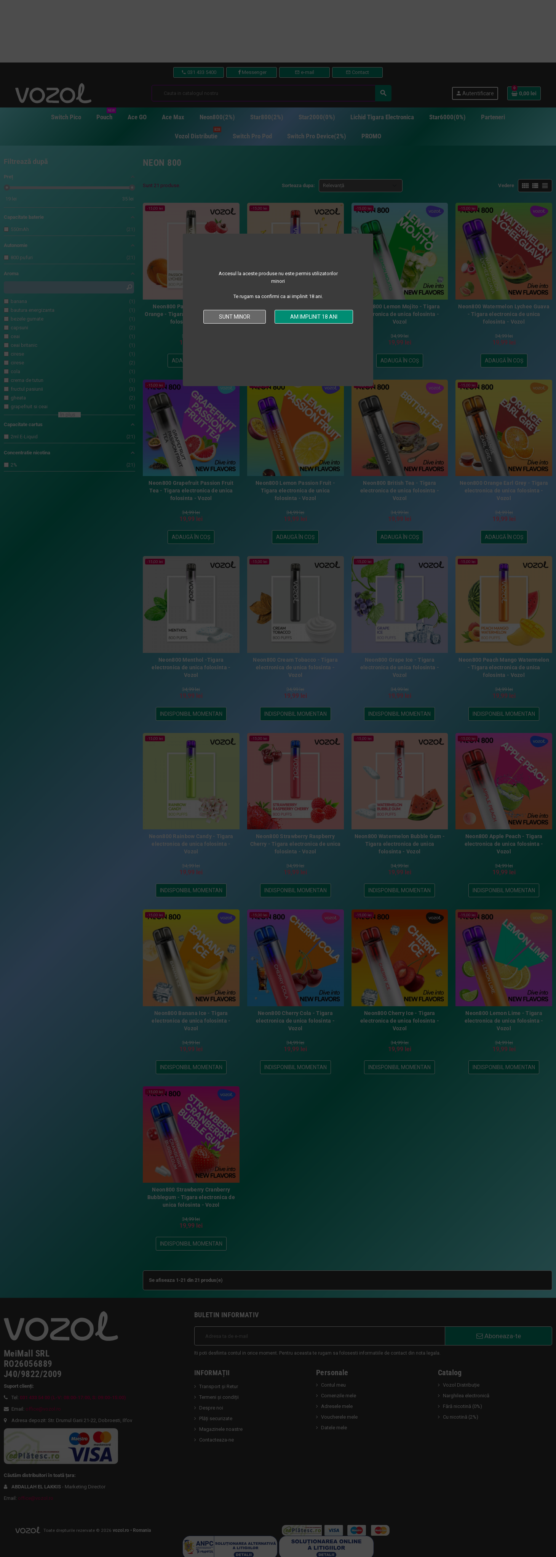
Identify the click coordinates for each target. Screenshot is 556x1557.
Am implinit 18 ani (313, 317)
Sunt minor (234, 317)
